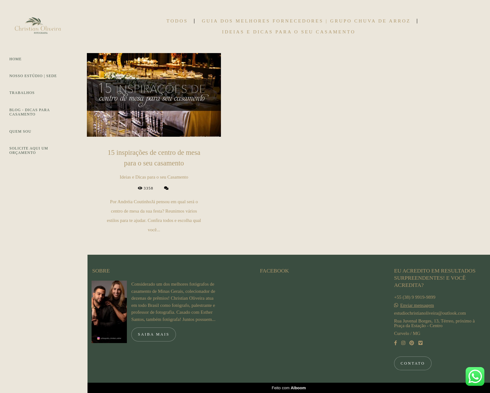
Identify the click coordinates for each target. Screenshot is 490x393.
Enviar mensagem (417, 305)
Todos (177, 21)
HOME (15, 59)
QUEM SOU (20, 131)
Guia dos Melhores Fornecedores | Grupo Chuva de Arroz (306, 21)
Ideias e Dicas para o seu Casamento (288, 32)
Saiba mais (153, 334)
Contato (413, 363)
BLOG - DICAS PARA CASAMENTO (29, 112)
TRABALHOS (22, 93)
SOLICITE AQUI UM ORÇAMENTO (28, 150)
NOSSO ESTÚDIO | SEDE (33, 76)
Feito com (289, 388)
